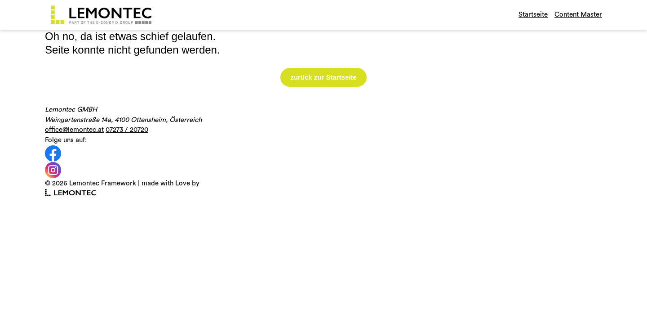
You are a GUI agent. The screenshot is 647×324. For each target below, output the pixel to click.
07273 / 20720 (127, 129)
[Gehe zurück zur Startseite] (101, 14)
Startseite (533, 14)
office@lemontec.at (74, 129)
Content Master (578, 14)
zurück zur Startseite (323, 77)
